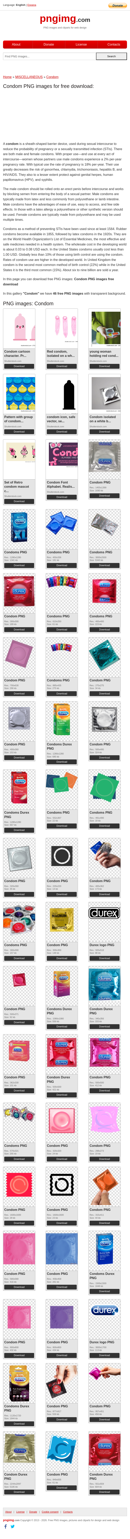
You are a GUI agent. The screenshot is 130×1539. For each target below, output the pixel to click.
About (16, 44)
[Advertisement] (35, 116)
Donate (49, 44)
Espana (31, 4)
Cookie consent (50, 1511)
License (81, 44)
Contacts (113, 44)
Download (19, 366)
